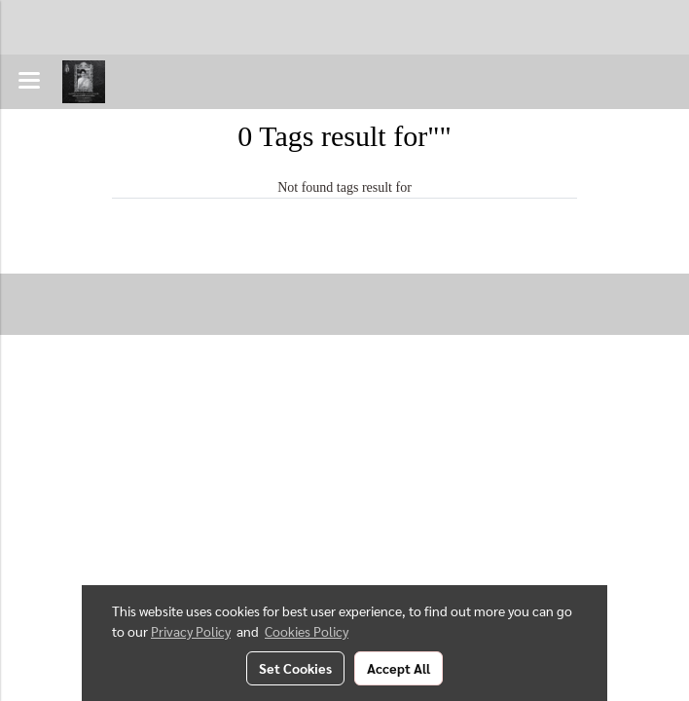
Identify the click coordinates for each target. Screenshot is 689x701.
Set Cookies (295, 668)
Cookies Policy (306, 631)
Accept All (398, 668)
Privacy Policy (191, 631)
